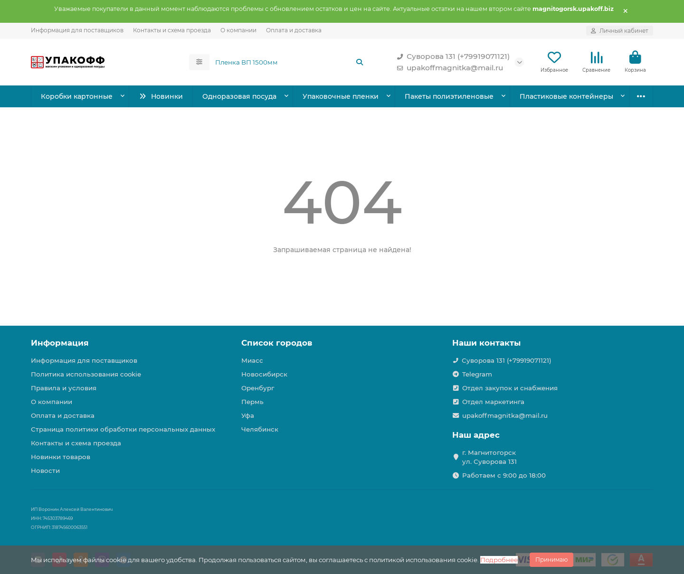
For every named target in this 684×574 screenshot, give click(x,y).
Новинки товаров (60, 457)
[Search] (289, 62)
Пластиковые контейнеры (566, 96)
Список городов (276, 343)
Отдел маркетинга (493, 401)
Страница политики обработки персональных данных (123, 429)
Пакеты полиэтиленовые (449, 96)
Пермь (252, 401)
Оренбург (257, 388)
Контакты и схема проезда (172, 30)
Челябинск (259, 429)
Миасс (252, 360)
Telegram (477, 374)
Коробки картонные (77, 96)
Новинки (160, 96)
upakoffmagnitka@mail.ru (448, 68)
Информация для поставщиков (77, 30)
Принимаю (551, 559)
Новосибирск (264, 374)
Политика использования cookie (86, 374)
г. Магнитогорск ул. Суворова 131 (489, 457)
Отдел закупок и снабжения (510, 388)
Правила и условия (63, 388)
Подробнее (499, 560)
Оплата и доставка (294, 30)
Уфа (247, 415)
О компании (238, 30)
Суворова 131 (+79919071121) (451, 56)
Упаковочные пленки (341, 96)
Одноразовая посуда (239, 96)
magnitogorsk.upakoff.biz (573, 8)
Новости (45, 470)
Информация (60, 343)
